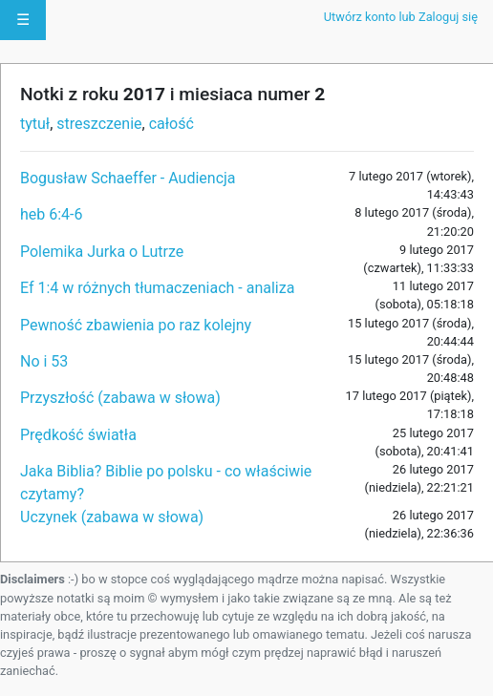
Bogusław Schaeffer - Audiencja (128, 178)
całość (171, 124)
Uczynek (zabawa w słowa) (112, 517)
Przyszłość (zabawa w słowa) (120, 398)
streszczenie (98, 124)
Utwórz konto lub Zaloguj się (401, 17)
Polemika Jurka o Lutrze (101, 252)
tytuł (35, 124)
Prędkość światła (78, 435)
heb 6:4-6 (51, 214)
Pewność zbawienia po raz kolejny (135, 325)
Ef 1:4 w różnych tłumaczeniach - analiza (157, 288)
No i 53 (44, 361)
